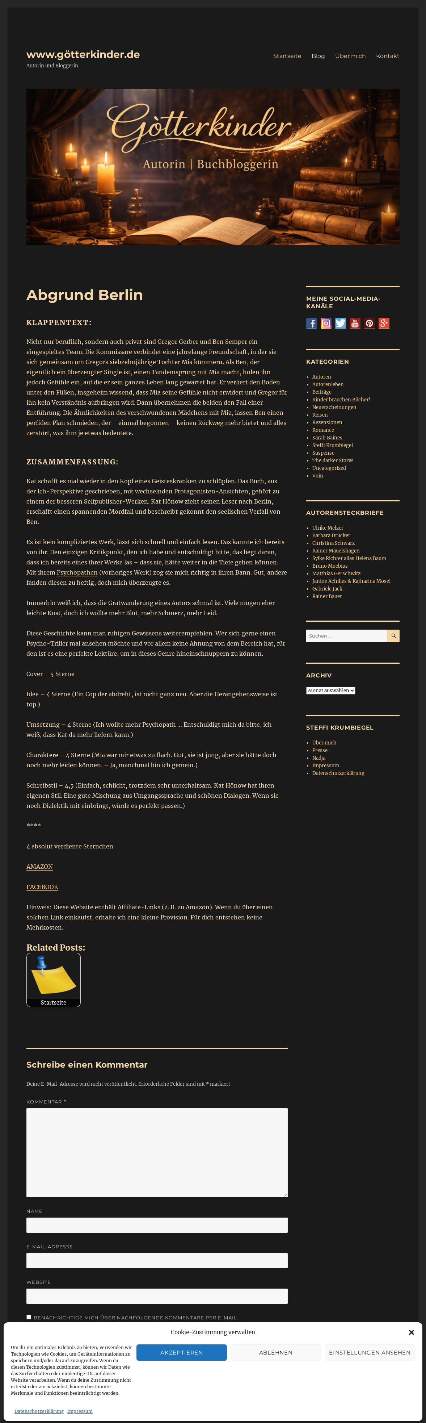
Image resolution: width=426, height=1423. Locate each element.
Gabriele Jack (327, 589)
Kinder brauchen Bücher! (341, 400)
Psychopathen (77, 572)
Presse (320, 750)
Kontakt (388, 56)
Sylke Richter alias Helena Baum (349, 558)
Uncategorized (329, 468)
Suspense (323, 453)
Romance (323, 430)
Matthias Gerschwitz (336, 574)
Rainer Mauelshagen (336, 551)
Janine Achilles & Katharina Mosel (351, 581)
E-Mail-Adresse (49, 1246)
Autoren (321, 377)
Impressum (325, 766)
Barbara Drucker (331, 536)
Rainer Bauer (327, 596)
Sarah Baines (327, 438)
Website (38, 1282)
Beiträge (322, 392)
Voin (317, 476)
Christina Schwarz (333, 543)
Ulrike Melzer (327, 528)
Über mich (350, 56)
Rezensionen (327, 423)
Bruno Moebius (330, 566)
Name (34, 1211)
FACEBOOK (42, 886)
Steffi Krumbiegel (332, 445)
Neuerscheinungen (334, 407)
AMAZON (39, 866)
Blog (318, 56)
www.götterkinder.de (83, 54)
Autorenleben (328, 384)
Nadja (318, 758)
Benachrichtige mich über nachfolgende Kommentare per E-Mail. (132, 1317)
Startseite (287, 56)
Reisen (320, 415)
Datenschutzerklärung (338, 773)
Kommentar (46, 1102)
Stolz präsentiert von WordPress (177, 1391)
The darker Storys (333, 461)
